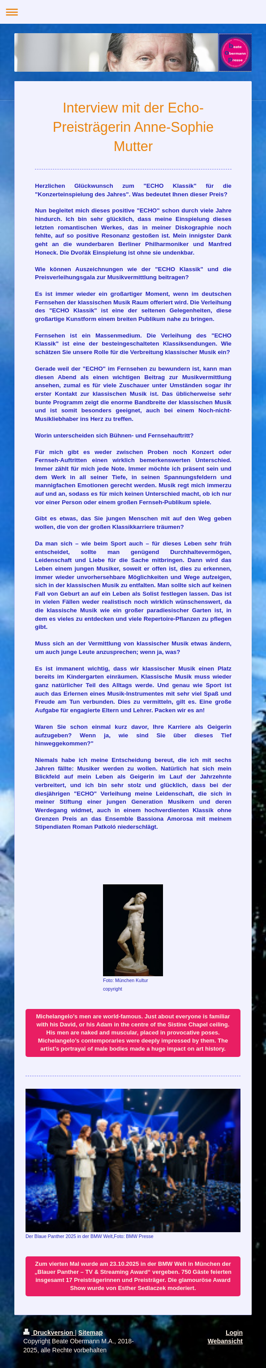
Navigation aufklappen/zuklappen (133, 12)
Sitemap (90, 1332)
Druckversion (49, 1332)
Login (234, 1332)
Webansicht (225, 1341)
